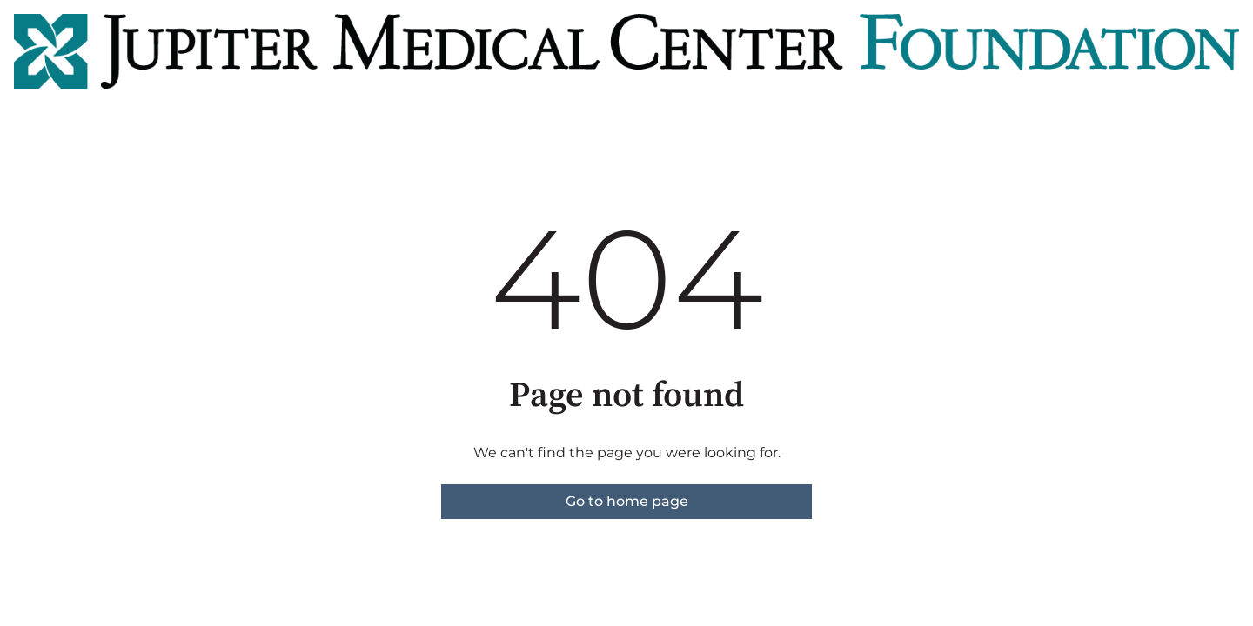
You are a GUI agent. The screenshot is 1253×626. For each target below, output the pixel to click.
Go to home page (627, 501)
